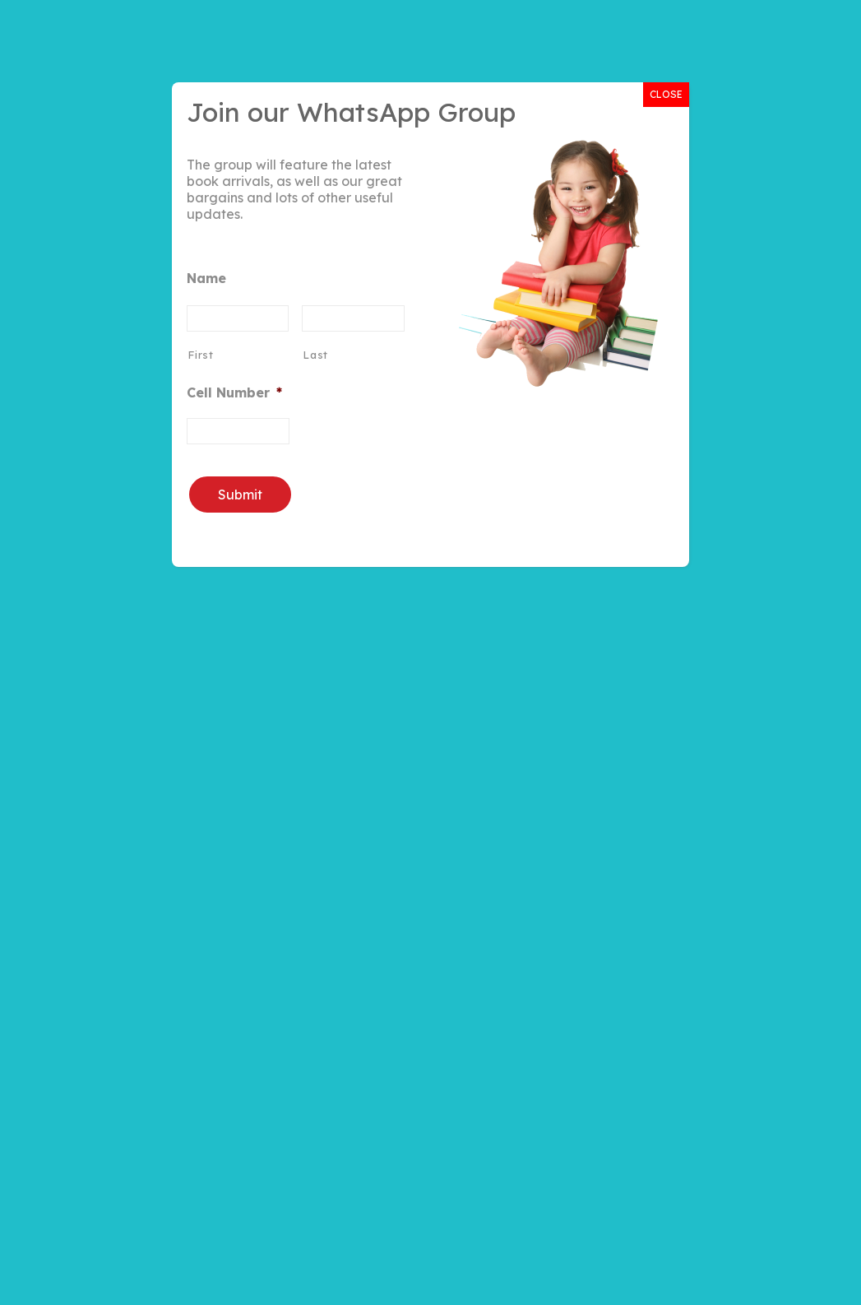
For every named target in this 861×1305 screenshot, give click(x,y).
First (200, 354)
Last (315, 354)
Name (206, 278)
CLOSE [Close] (666, 94)
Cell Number (234, 392)
